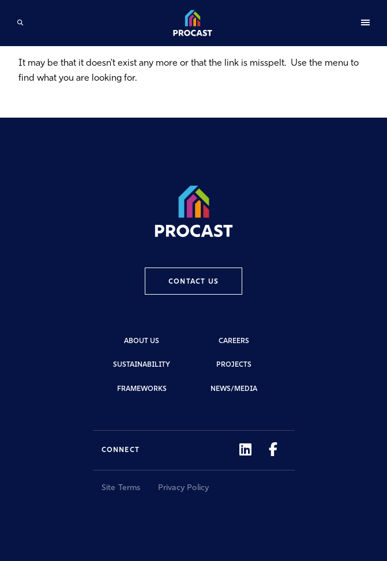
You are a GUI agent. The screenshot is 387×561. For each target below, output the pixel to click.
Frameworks (142, 389)
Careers (234, 341)
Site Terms (121, 488)
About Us (141, 341)
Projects (233, 365)
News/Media (234, 389)
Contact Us (193, 281)
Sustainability (141, 365)
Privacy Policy (183, 488)
